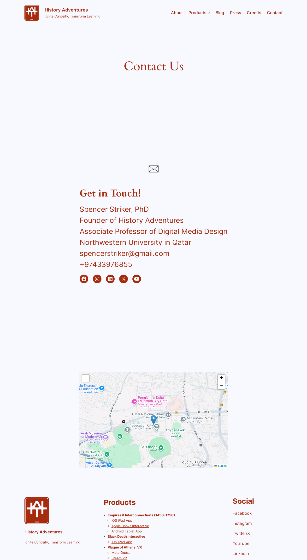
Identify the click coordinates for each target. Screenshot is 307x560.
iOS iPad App (122, 520)
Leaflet (220, 466)
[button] (154, 420)
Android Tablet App (127, 531)
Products (197, 12)
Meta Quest (121, 552)
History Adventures (66, 10)
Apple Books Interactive (130, 526)
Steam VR (119, 558)
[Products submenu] (208, 13)
